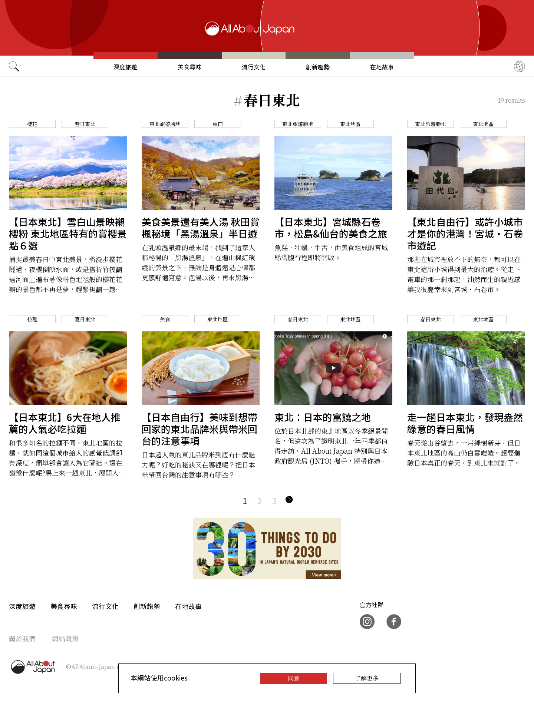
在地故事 (382, 67)
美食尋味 (189, 67)
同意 (294, 678)
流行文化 (254, 67)
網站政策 (65, 638)
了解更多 (367, 678)
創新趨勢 (318, 67)
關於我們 (22, 638)
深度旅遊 (125, 67)
